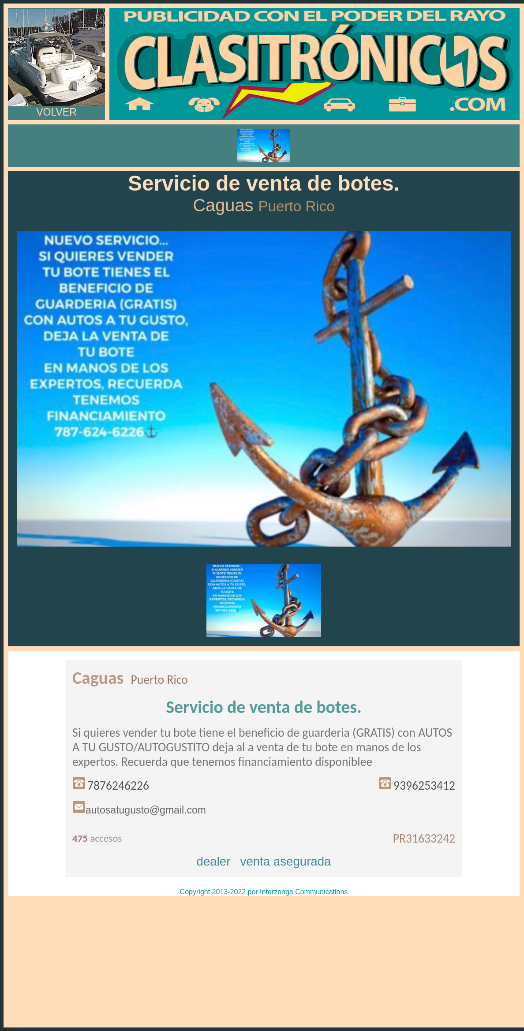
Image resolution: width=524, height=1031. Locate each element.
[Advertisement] (264, 961)
